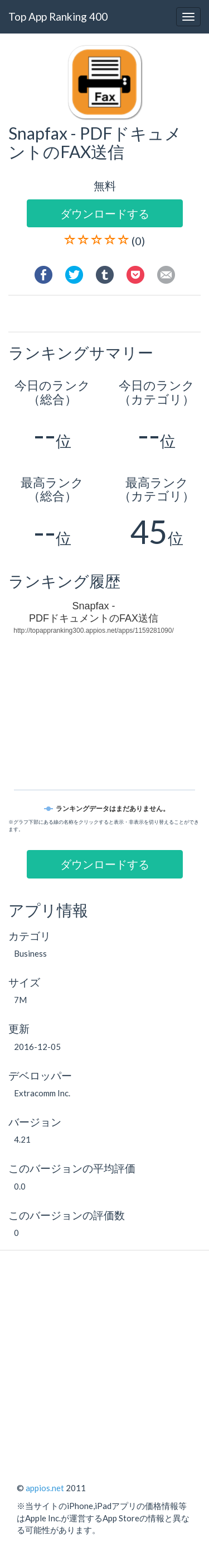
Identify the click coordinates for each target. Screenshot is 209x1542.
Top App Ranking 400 (58, 16)
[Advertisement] (113, 315)
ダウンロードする (104, 213)
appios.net (45, 1488)
